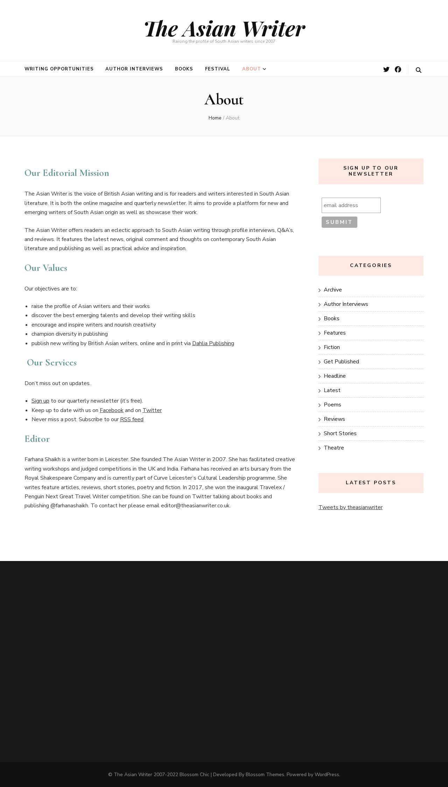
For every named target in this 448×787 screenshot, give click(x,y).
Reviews (334, 419)
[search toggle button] (418, 70)
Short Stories (340, 433)
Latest (332, 390)
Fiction (332, 347)
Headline (335, 376)
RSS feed (132, 419)
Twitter (152, 410)
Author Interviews (134, 69)
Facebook (112, 410)
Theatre (334, 448)
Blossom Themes (265, 774)
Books (184, 69)
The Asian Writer (224, 28)
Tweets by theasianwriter (350, 507)
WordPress (327, 774)
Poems (332, 405)
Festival (217, 69)
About (251, 69)
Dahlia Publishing (213, 343)
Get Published (341, 361)
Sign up (40, 401)
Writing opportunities (58, 69)
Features (335, 333)
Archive (333, 290)
